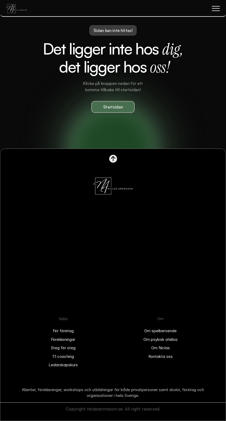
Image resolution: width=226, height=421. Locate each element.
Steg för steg (63, 347)
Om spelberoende (160, 330)
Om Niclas (160, 347)
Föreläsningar (63, 339)
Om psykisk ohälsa (160, 339)
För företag (63, 330)
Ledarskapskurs (63, 364)
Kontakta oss (160, 356)
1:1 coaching (63, 356)
